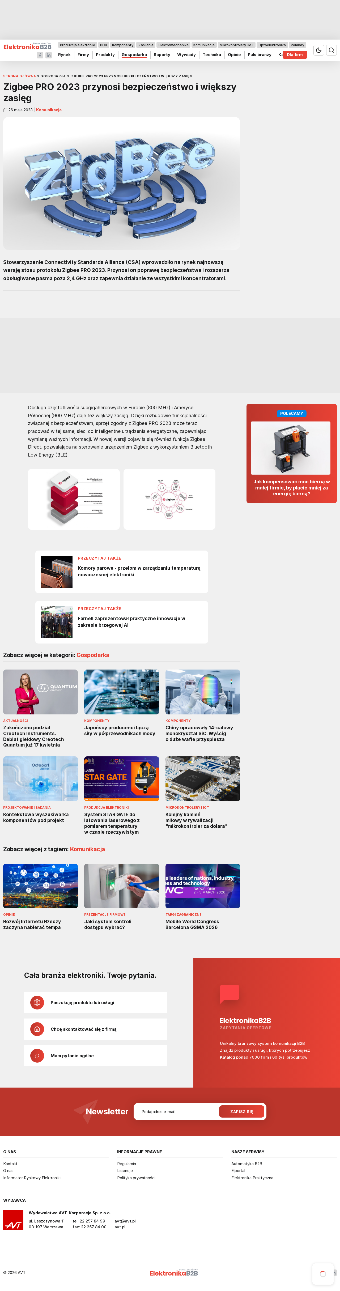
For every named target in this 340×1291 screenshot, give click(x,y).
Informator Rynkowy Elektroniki (32, 1177)
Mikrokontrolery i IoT (236, 45)
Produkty (105, 54)
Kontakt (10, 1163)
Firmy (83, 54)
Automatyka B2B (246, 1163)
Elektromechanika (174, 45)
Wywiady (186, 54)
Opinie (234, 54)
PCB (103, 45)
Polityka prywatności (136, 1177)
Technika (212, 54)
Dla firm (295, 54)
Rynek (64, 54)
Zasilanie (146, 45)
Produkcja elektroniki (77, 45)
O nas (8, 1170)
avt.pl (119, 1226)
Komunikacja (204, 45)
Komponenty (122, 45)
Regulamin (126, 1163)
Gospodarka (134, 54)
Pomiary (297, 45)
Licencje (125, 1170)
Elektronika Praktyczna (252, 1177)
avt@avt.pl (125, 1221)
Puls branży (259, 54)
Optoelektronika (272, 45)
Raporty (162, 54)
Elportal (238, 1170)
